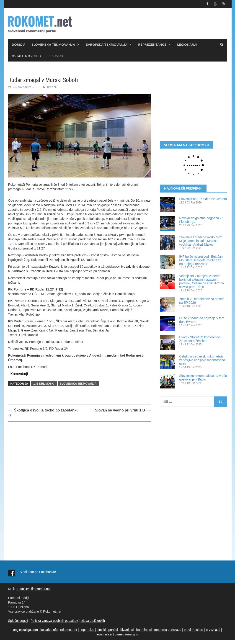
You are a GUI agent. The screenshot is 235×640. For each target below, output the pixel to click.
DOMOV (18, 44)
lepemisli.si (104, 634)
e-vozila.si (213, 630)
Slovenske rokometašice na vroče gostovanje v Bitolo (203, 377)
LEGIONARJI (187, 44)
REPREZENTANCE (152, 44)
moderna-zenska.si (167, 630)
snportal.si (87, 630)
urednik (52, 87)
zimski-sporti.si (107, 630)
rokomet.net (68, 630)
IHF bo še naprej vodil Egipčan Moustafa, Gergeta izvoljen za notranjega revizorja (201, 260)
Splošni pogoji (18, 620)
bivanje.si (127, 630)
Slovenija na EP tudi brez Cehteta (203, 199)
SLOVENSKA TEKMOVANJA (53, 44)
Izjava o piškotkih (92, 620)
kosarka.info (48, 630)
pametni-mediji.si (127, 634)
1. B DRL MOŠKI (43, 383)
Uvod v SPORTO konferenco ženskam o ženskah (199, 339)
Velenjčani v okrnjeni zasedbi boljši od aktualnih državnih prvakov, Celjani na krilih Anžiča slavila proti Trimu (201, 281)
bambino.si (144, 630)
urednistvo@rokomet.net (33, 589)
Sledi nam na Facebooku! (38, 572)
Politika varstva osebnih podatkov (54, 620)
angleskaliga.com (25, 630)
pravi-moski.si (194, 630)
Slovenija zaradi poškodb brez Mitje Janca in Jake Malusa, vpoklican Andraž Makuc (200, 240)
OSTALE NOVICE (25, 56)
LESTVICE (56, 56)
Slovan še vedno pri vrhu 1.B (120, 410)
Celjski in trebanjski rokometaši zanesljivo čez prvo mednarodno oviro (202, 360)
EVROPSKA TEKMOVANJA (106, 44)
